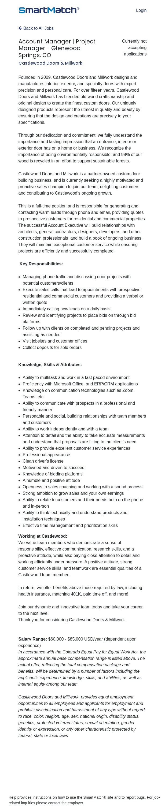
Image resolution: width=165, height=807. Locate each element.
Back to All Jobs (36, 28)
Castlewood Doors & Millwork (50, 63)
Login (141, 10)
